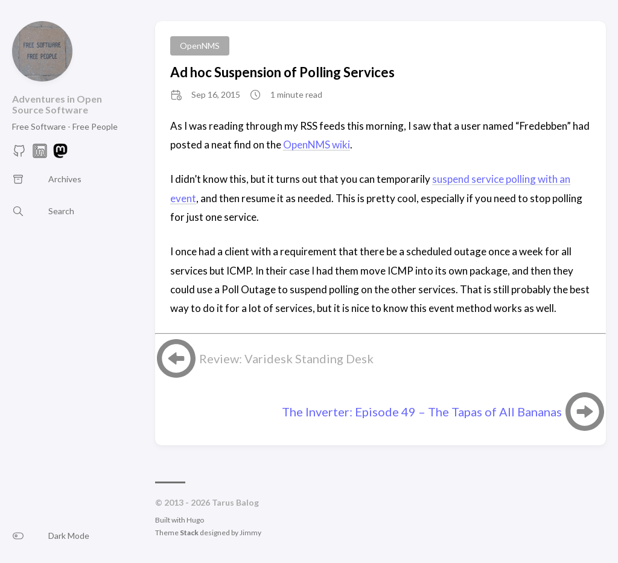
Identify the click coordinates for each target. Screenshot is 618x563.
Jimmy (250, 532)
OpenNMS (200, 45)
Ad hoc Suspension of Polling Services (282, 72)
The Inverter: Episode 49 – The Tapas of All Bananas (422, 411)
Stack (189, 532)
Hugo (195, 519)
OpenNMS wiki (316, 144)
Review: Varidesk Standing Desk (286, 358)
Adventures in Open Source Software (57, 104)
